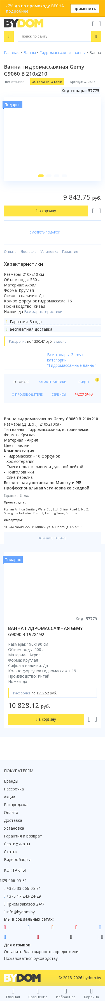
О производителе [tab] (27, 394)
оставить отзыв (47, 81)
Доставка (28, 251)
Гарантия (70, 251)
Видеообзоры (17, 859)
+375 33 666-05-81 (23, 888)
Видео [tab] (87, 380)
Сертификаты (17, 843)
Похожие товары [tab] (52, 538)
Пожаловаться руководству (31, 958)
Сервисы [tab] (59, 394)
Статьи (11, 851)
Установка (49, 251)
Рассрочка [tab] (84, 394)
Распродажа (15, 804)
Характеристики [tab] (52, 382)
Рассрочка (14, 789)
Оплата (10, 251)
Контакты (15, 870)
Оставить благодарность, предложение (42, 951)
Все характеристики (43, 311)
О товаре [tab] (21, 382)
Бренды (11, 781)
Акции (9, 796)
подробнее (17, 11)
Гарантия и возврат (23, 836)
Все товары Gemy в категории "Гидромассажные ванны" (71, 360)
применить (84, 8)
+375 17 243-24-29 (23, 896)
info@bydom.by (20, 911)
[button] (41, 175)
